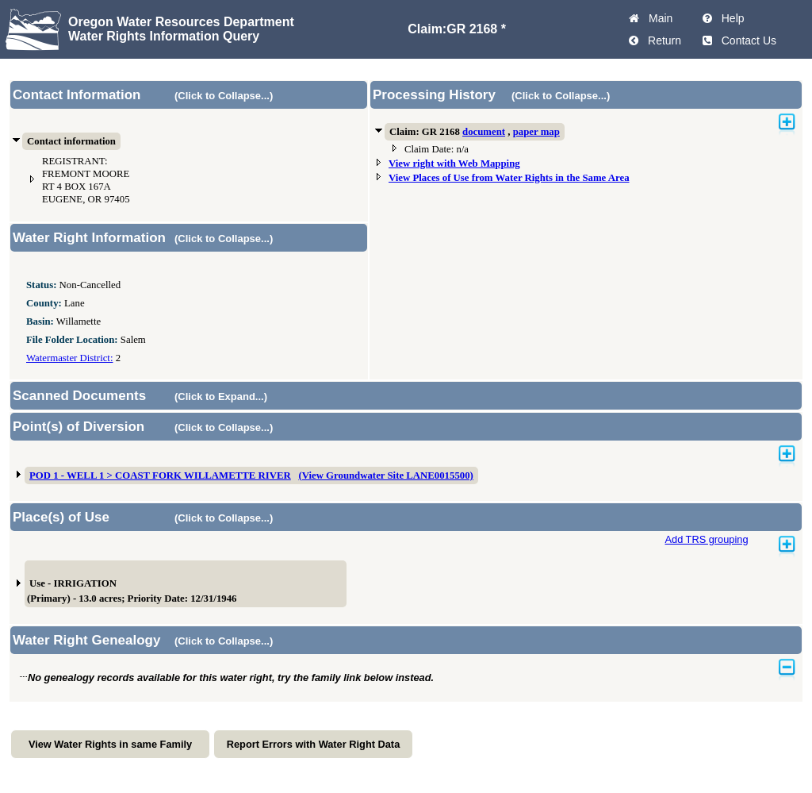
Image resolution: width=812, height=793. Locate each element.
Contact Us (745, 40)
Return (661, 40)
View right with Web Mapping (454, 163)
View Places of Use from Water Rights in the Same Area (509, 177)
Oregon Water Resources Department (181, 22)
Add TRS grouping (706, 539)
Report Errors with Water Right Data (313, 744)
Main (657, 18)
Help (730, 18)
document (483, 131)
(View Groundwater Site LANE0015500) (385, 475)
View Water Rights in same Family (110, 744)
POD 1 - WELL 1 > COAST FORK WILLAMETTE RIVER (160, 475)
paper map (536, 131)
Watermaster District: (69, 358)
